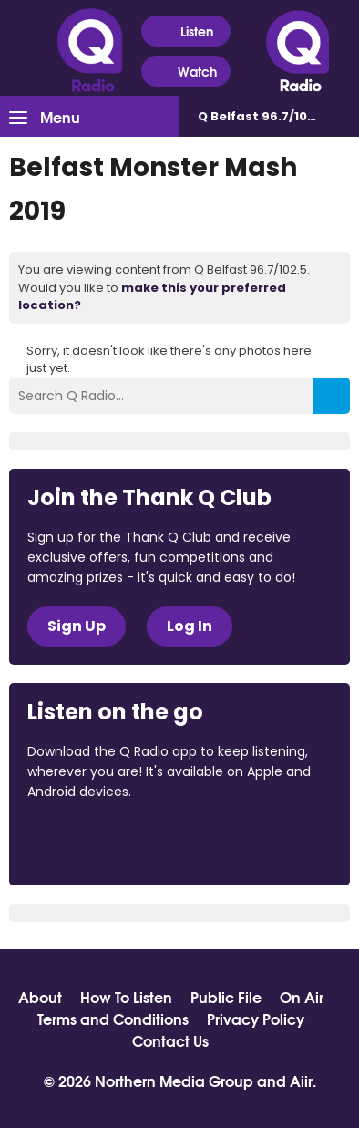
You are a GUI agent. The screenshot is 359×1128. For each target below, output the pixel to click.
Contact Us (170, 1040)
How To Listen (126, 997)
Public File (226, 997)
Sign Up (76, 626)
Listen (185, 31)
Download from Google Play (250, 842)
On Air (301, 997)
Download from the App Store (98, 842)
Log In (189, 626)
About (40, 997)
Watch (186, 71)
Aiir (301, 1080)
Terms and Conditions (113, 1019)
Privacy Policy (255, 1019)
